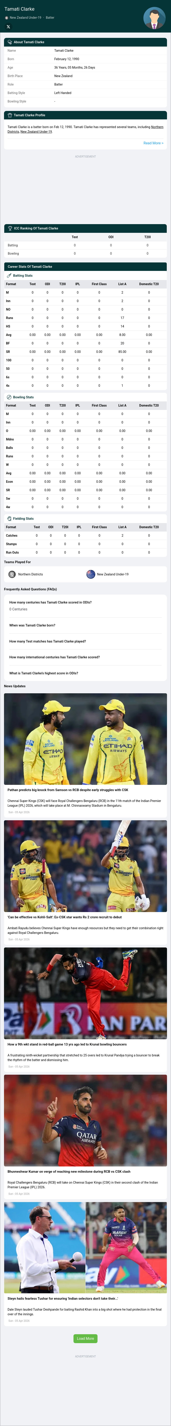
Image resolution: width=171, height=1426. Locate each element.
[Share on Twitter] (8, 27)
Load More (85, 1338)
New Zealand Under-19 (36, 131)
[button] (85, 739)
